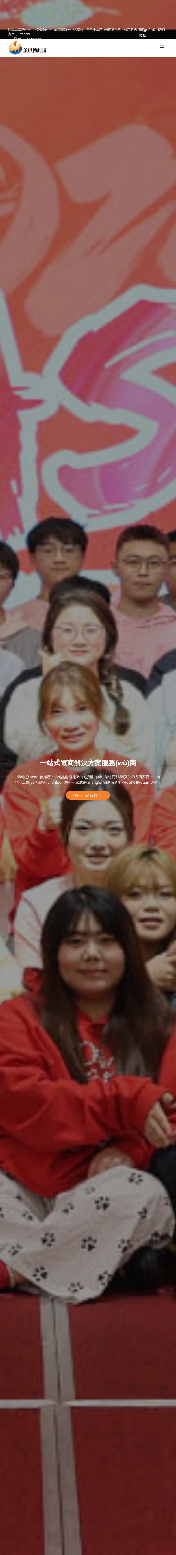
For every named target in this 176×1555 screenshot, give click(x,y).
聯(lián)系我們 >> (88, 795)
